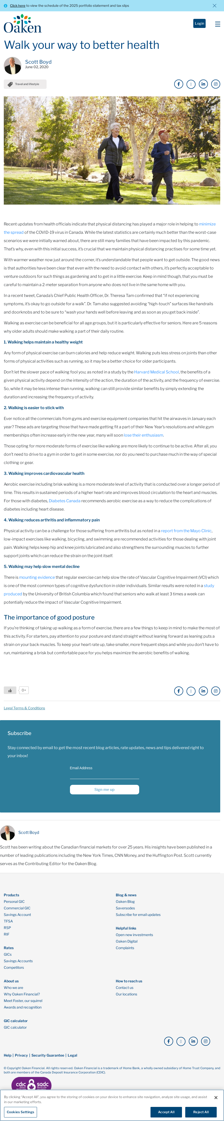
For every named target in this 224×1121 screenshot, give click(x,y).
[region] (112, 1105)
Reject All (200, 1112)
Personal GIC (14, 905)
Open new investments (134, 938)
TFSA (8, 924)
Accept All (166, 1112)
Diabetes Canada (65, 504)
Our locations (126, 997)
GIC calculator (15, 1031)
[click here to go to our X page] (191, 84)
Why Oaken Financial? (22, 997)
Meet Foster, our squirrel (23, 1004)
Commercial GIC (17, 911)
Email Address (81, 771)
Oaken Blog (125, 905)
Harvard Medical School (156, 375)
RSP (7, 931)
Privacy (21, 1059)
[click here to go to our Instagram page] (215, 84)
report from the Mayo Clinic (186, 534)
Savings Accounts (18, 964)
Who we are (13, 991)
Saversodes (125, 911)
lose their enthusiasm (143, 438)
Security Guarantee (47, 1059)
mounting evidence (37, 580)
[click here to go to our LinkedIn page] (203, 84)
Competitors (14, 971)
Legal (72, 1059)
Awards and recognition (23, 1011)
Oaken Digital (126, 945)
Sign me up (104, 793)
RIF (6, 938)
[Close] (215, 1097)
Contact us (124, 991)
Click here (17, 6)
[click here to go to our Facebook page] (178, 84)
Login (199, 23)
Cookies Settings (20, 1112)
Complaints (125, 951)
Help (7, 1059)
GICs (8, 958)
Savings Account (17, 918)
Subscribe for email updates (138, 918)
